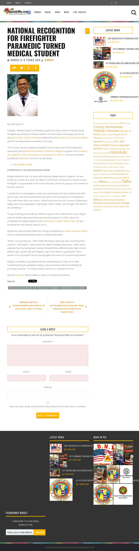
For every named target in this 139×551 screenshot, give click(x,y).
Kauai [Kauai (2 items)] (128, 171)
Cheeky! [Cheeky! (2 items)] (127, 123)
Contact (28, 2)
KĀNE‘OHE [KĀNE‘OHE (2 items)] (117, 178)
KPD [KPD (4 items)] (111, 177)
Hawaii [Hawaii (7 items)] (114, 145)
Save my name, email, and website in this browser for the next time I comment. (48, 406)
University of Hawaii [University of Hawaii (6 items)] (113, 199)
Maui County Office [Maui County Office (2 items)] (114, 182)
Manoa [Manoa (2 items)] (95, 182)
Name (26, 371)
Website (48, 387)
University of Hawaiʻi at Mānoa (73, 137)
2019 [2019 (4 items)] (122, 123)
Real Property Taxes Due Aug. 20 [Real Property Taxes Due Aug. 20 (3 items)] (106, 185)
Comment (47, 341)
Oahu (57, 12)
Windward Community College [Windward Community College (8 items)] (111, 203)
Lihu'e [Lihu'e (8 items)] (125, 177)
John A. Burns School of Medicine (26, 137)
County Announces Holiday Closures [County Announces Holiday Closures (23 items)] (108, 128)
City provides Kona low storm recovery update (80, 470)
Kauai (48, 12)
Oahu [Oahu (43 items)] (127, 181)
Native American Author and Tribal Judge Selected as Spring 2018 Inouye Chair (67, 307)
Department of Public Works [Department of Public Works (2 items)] (113, 138)
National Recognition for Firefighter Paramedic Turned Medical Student (41, 41)
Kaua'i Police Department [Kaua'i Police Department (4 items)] (114, 170)
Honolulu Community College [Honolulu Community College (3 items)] (105, 156)
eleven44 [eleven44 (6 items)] (98, 141)
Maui (66, 12)
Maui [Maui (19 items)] (102, 181)
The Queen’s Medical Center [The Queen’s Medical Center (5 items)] (114, 192)
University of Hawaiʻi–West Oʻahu (59, 221)
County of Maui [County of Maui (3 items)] (107, 134)
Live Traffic (79, 12)
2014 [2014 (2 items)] (117, 123)
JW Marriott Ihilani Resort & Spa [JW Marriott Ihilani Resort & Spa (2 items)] (112, 167)
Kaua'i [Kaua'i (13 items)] (97, 170)
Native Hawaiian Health (76, 231)
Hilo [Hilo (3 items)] (107, 153)
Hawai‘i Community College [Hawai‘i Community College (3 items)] (114, 149)
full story (19, 275)
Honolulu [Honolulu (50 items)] (118, 152)
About (18, 2)
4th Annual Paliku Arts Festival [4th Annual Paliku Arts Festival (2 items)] (104, 123)
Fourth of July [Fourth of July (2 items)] (108, 142)
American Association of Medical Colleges (42, 151)
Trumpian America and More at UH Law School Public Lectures (28, 305)
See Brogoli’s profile (22, 164)
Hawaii (37, 12)
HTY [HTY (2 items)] (125, 164)
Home (9, 2)
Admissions (24, 158)
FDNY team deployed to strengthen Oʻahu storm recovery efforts (88, 445)
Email (69, 371)
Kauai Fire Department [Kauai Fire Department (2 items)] (101, 174)
